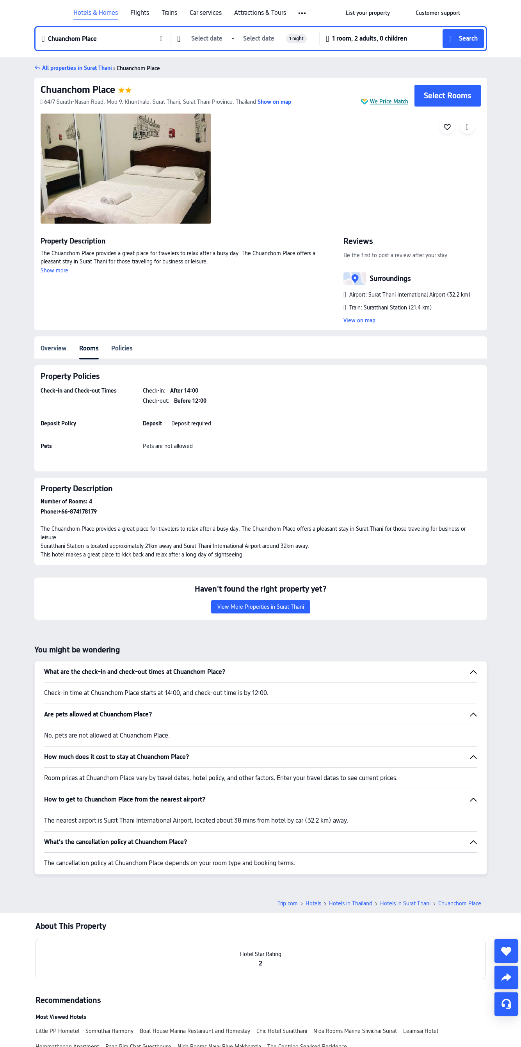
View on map (359, 320)
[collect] (506, 951)
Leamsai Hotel (420, 1031)
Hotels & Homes (95, 12)
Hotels (313, 903)
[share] (506, 977)
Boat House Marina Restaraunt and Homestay (195, 1031)
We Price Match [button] (389, 101)
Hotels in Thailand (350, 903)
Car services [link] (206, 12)
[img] (126, 169)
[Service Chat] (506, 1004)
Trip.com (287, 903)
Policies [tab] (122, 348)
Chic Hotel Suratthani (281, 1031)
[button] (303, 13)
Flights (139, 12)
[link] (368, 13)
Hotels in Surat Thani (405, 903)
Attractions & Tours (260, 12)
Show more (54, 270)
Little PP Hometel (57, 1031)
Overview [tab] (54, 348)
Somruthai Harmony (109, 1031)
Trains (169, 12)
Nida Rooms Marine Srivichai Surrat (355, 1031)
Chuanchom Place (78, 89)
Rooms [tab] (89, 348)
